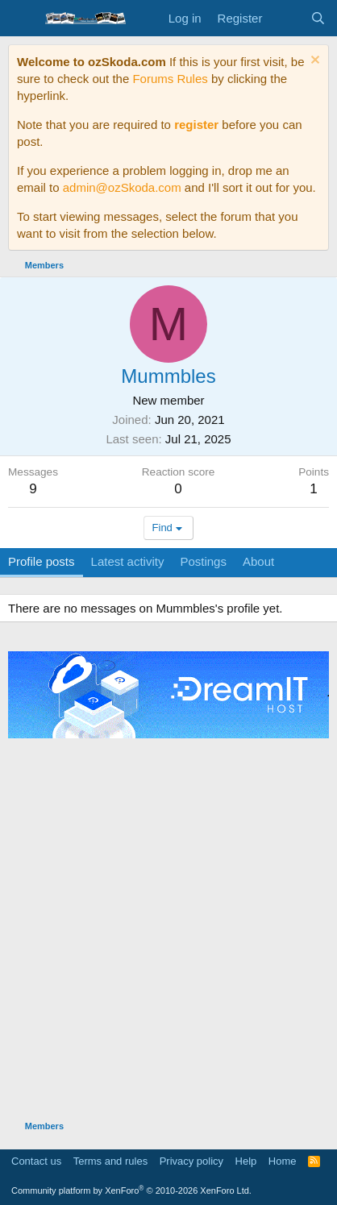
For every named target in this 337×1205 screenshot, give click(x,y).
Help (246, 1161)
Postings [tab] (203, 561)
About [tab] (258, 561)
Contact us (36, 1161)
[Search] (318, 18)
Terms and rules (110, 1161)
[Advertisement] (168, 926)
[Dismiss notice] (313, 61)
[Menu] (22, 18)
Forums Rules (169, 78)
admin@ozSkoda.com (122, 187)
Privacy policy (191, 1161)
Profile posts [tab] (41, 561)
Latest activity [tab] (127, 561)
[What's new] (286, 18)
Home (282, 1161)
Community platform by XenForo (131, 1190)
